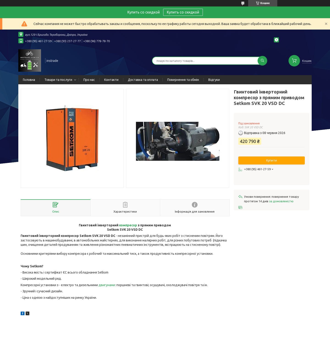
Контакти (111, 79)
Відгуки (214, 79)
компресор (128, 225)
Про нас (89, 79)
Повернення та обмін (183, 79)
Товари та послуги (58, 79)
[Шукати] (262, 61)
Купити (271, 160)
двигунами (107, 285)
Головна (29, 79)
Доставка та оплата (143, 79)
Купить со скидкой (183, 12)
